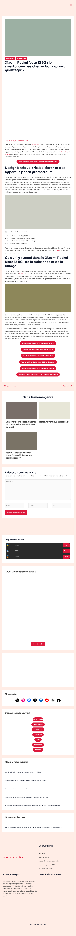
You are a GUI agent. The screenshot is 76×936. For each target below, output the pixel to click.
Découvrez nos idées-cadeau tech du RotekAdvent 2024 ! (38, 162)
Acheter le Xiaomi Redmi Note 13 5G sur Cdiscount (38, 363)
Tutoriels (38, 756)
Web (38, 745)
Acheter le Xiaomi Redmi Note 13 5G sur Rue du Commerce (38, 376)
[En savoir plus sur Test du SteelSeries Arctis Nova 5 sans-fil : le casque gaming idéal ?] (21, 443)
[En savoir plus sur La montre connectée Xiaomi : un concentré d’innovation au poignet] (21, 412)
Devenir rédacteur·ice (46, 875)
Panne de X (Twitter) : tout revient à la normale (21, 795)
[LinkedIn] (16, 863)
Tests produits (38, 724)
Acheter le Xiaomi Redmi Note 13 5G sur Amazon (38, 344)
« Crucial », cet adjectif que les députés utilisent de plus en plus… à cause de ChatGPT (35, 812)
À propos (42, 859)
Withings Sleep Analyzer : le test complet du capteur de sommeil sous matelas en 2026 (35, 834)
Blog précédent (9, 388)
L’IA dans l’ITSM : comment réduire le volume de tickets (24, 778)
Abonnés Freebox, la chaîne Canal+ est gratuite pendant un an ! (27, 787)
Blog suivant (68, 388)
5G (48, 149)
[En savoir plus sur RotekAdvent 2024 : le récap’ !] (54, 412)
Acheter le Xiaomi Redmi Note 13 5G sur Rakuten (38, 370)
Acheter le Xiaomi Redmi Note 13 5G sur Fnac (38, 350)
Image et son (38, 734)
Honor (21, 274)
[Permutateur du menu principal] (71, 5)
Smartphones (22, 58)
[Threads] (20, 863)
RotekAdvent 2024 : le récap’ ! (54, 424)
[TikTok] (23, 863)
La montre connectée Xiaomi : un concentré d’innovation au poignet (21, 426)
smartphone (36, 144)
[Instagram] (4, 863)
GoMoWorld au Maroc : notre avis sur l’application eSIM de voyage (28, 803)
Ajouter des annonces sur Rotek (50, 867)
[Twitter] (10, 863)
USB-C (58, 251)
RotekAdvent (10, 58)
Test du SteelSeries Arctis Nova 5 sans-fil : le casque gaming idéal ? (19, 457)
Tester (66, 549)
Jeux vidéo (38, 740)
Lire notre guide (38, 648)
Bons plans (38, 750)
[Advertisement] (38, 674)
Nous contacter (44, 863)
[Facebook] (7, 863)
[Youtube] (13, 863)
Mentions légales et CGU (47, 871)
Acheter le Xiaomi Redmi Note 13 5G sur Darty (38, 357)
